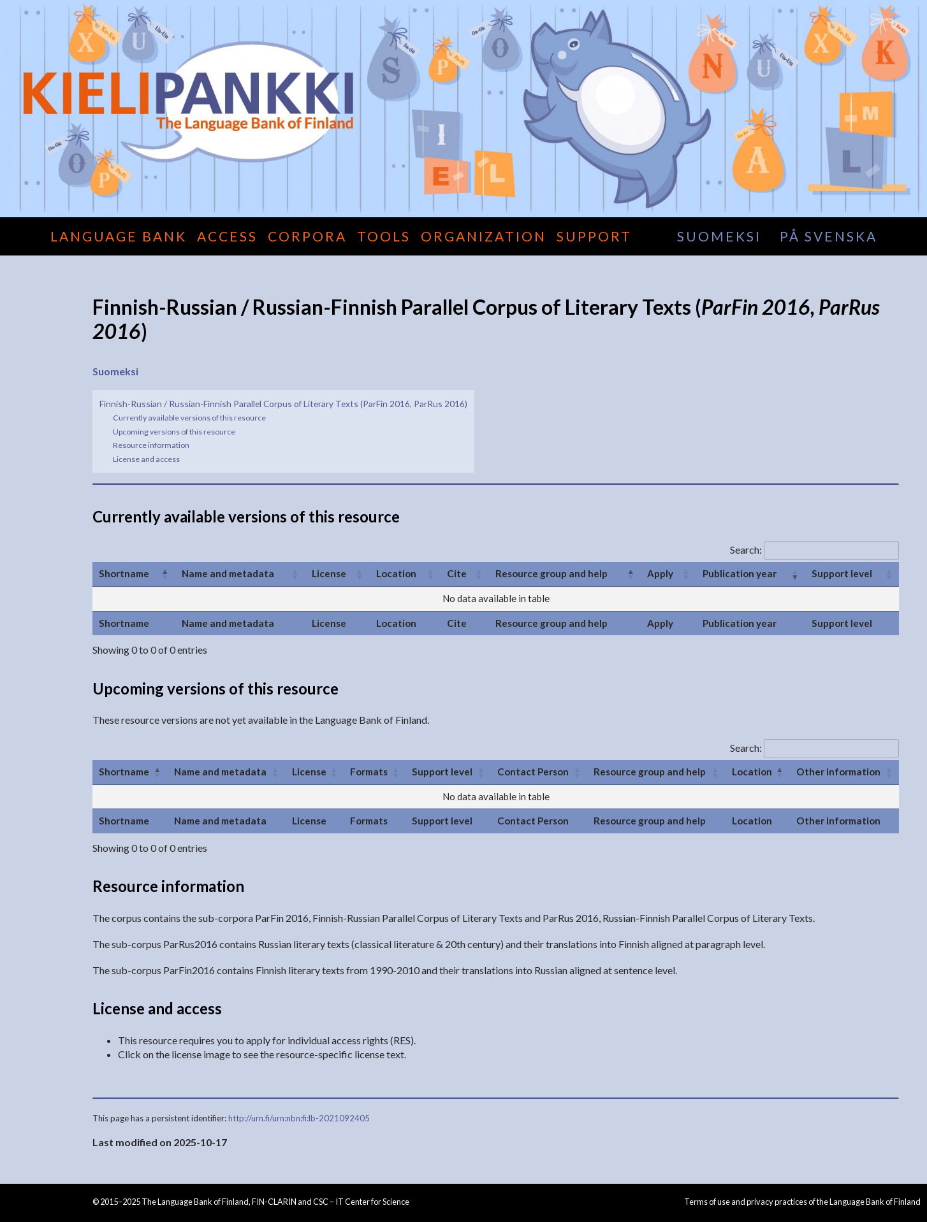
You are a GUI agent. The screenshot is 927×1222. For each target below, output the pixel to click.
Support (594, 236)
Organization (483, 236)
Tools (384, 236)
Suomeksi (115, 371)
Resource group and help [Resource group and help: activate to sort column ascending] (650, 771)
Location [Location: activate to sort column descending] (752, 771)
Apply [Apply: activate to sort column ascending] (660, 573)
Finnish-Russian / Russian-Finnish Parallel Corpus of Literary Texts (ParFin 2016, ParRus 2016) (283, 403)
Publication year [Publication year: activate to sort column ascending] (740, 573)
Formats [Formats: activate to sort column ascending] (369, 771)
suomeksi (719, 236)
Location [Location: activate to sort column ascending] (396, 573)
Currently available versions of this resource (189, 417)
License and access (146, 459)
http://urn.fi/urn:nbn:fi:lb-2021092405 (299, 1118)
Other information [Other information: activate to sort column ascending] (838, 771)
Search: (814, 549)
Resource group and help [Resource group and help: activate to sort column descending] (551, 573)
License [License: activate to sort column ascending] (329, 573)
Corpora (307, 236)
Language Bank (118, 236)
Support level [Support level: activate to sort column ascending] (842, 573)
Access (227, 236)
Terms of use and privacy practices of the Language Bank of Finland (802, 1202)
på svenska (828, 236)
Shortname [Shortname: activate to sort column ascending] (124, 573)
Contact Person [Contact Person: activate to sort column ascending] (533, 771)
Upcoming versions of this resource (174, 431)
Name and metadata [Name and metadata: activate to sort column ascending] (228, 573)
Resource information (151, 445)
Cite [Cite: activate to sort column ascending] (457, 573)
